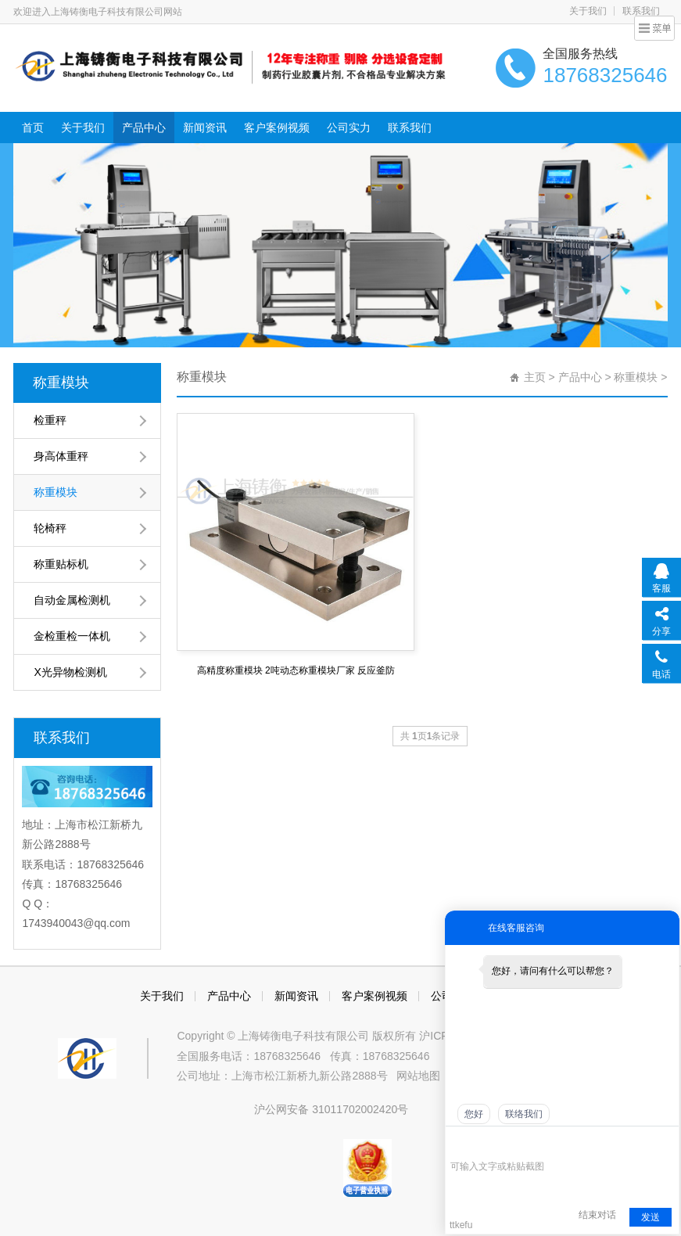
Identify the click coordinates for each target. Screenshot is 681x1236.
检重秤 (50, 420)
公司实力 (349, 127)
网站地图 (418, 1075)
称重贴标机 (61, 564)
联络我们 (524, 1113)
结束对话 (597, 1214)
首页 (33, 127)
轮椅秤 (50, 528)
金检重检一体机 (72, 636)
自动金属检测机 (72, 600)
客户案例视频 (277, 127)
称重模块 (61, 382)
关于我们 (588, 10)
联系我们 (641, 10)
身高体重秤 (61, 456)
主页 (535, 377)
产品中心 (144, 127)
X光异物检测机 (70, 672)
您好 (473, 1113)
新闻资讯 (205, 127)
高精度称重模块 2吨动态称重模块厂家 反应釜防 (296, 670)
